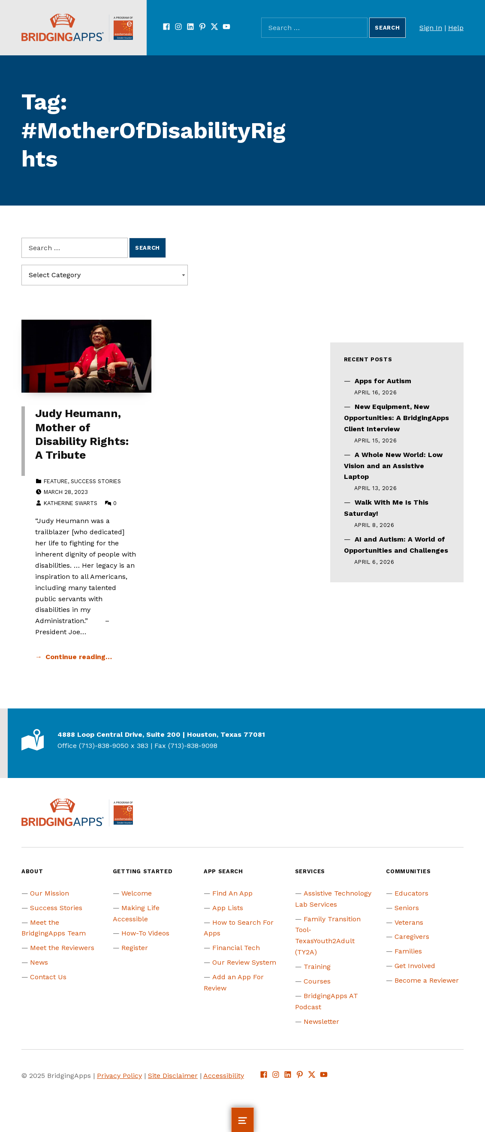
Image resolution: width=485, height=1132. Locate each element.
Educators (411, 893)
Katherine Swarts (70, 503)
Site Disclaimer (173, 1075)
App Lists (227, 908)
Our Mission (49, 893)
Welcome (136, 893)
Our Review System (244, 962)
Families (408, 951)
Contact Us (48, 977)
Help (456, 28)
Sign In (430, 28)
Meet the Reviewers (62, 948)
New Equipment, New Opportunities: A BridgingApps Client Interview (396, 418)
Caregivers (412, 936)
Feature (56, 481)
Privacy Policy (119, 1075)
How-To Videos (145, 933)
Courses (317, 981)
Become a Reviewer (427, 980)
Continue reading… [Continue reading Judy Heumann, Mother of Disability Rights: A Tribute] (78, 657)
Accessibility (223, 1075)
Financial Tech (236, 948)
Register (134, 948)
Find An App (232, 893)
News (39, 962)
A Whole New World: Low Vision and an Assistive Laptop (393, 466)
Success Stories (96, 481)
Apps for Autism (383, 381)
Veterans (409, 922)
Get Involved (415, 966)
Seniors (407, 908)
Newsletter (321, 1021)
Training (317, 967)
